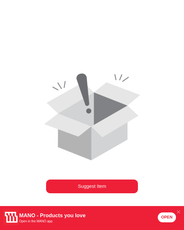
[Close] (178, 211)
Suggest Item (92, 186)
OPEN (166, 217)
